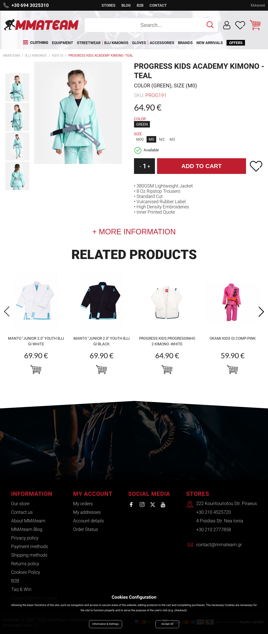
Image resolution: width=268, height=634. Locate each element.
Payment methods (29, 546)
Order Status (85, 529)
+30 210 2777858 (213, 529)
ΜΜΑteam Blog (26, 529)
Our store (20, 503)
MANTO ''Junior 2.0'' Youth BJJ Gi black (101, 341)
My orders (83, 503)
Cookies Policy (25, 572)
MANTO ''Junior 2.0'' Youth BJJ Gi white (36, 341)
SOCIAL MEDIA (149, 493)
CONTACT (158, 5)
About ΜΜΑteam (28, 520)
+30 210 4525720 (213, 512)
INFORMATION (31, 493)
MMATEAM (11, 55)
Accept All (167, 624)
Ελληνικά (258, 5)
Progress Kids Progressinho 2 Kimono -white (167, 341)
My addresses (87, 512)
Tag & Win (21, 589)
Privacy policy (24, 538)
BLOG (126, 5)
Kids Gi (57, 55)
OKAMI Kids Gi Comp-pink (233, 338)
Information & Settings (105, 624)
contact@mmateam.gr (219, 544)
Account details (88, 520)
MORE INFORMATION (136, 231)
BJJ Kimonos (36, 55)
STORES (108, 5)
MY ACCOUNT (92, 493)
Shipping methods (29, 555)
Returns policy (25, 563)
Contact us (22, 512)
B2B (140, 5)
